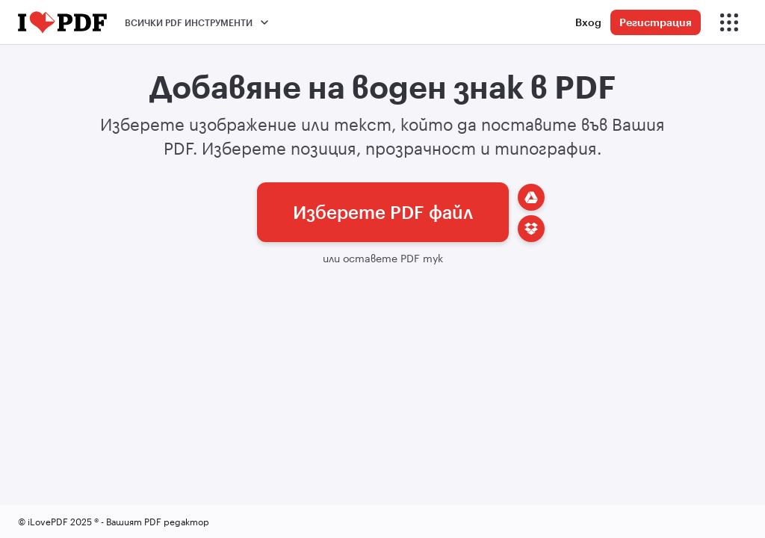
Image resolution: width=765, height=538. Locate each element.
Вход (588, 22)
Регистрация (655, 22)
